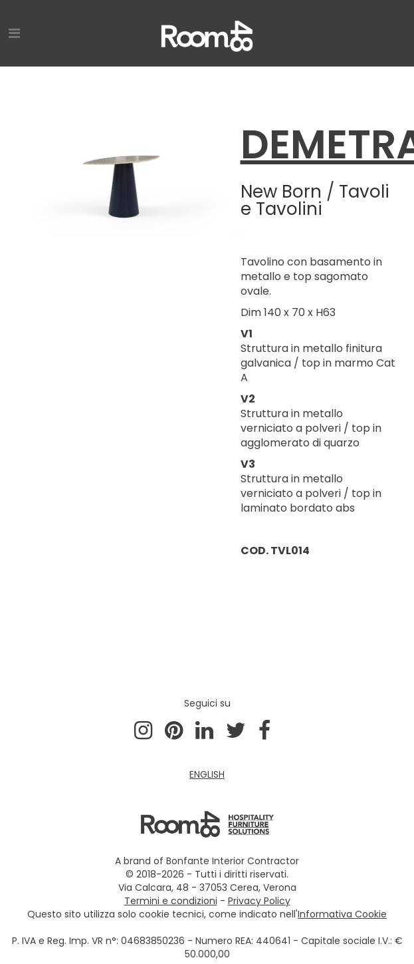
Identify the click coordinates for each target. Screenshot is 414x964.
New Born (281, 192)
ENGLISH (207, 774)
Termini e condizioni (170, 900)
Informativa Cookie (342, 914)
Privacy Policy (259, 900)
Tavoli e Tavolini (315, 200)
